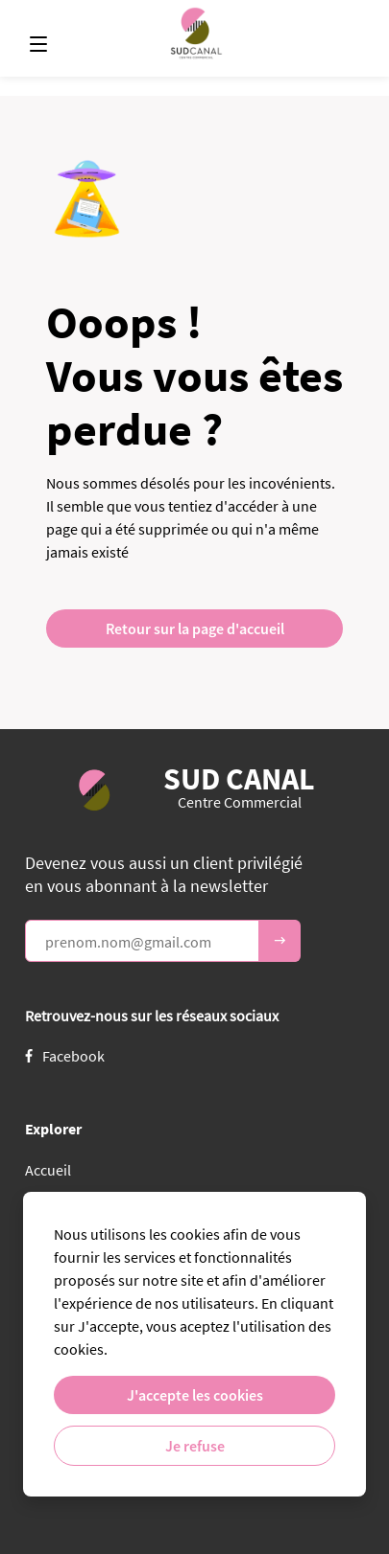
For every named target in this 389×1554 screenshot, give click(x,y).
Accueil (48, 1169)
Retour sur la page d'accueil (195, 628)
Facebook (65, 1055)
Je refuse (195, 1445)
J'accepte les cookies (195, 1395)
